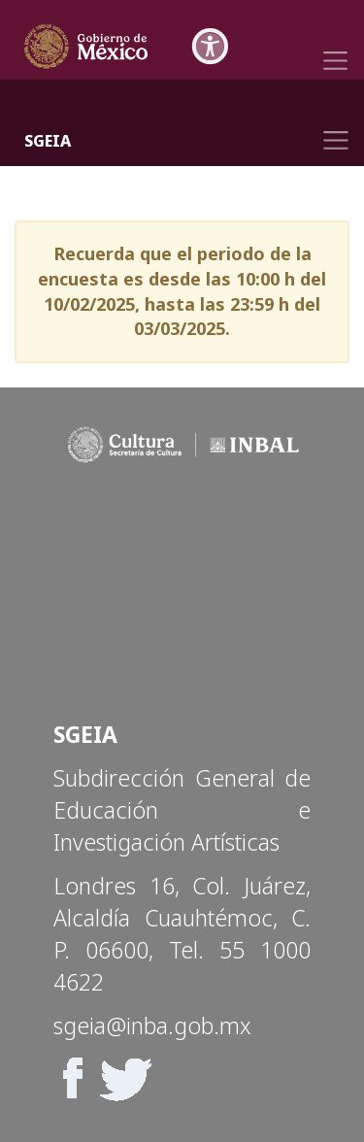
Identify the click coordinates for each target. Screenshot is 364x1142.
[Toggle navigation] (335, 46)
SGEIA (47, 140)
